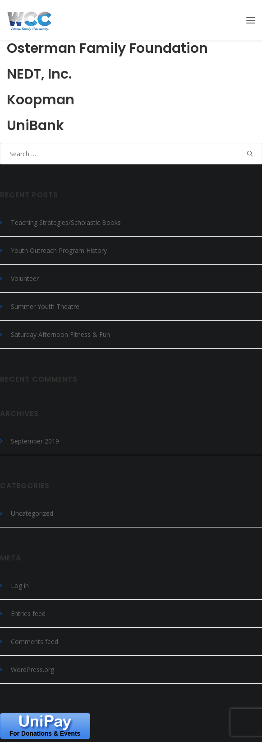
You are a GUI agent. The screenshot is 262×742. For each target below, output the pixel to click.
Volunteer (25, 278)
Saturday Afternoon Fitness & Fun (60, 334)
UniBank (35, 125)
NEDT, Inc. (39, 74)
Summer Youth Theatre (45, 306)
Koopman (40, 99)
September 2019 (35, 441)
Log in (20, 585)
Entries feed (28, 613)
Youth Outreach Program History (59, 250)
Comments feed (34, 641)
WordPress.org (32, 669)
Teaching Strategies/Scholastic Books (66, 222)
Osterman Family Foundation (107, 48)
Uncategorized (32, 513)
